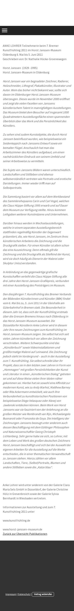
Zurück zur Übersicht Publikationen (25, 534)
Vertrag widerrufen (43, 594)
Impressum (11, 594)
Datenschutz (24, 594)
